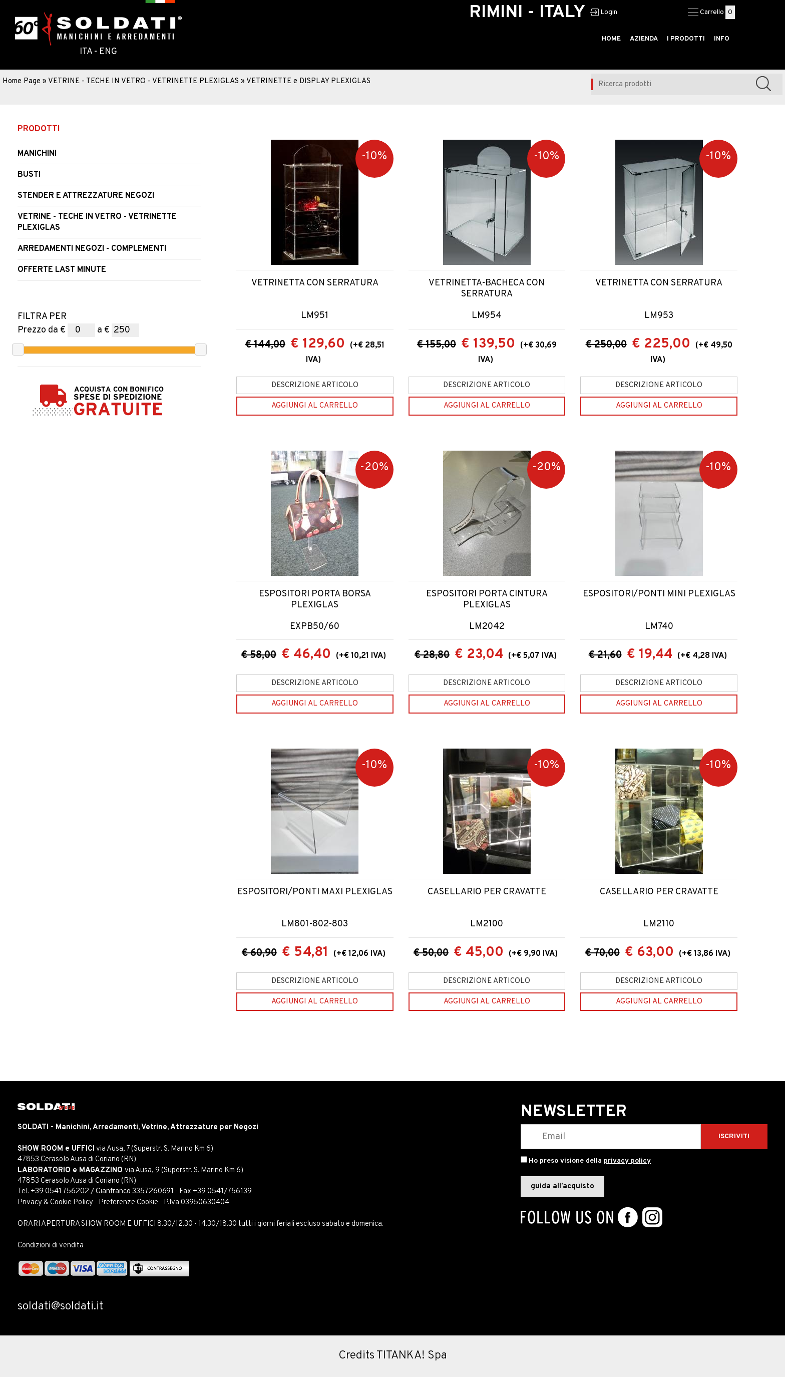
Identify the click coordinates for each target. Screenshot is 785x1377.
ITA (86, 52)
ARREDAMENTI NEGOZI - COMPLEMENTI (92, 249)
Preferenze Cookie (128, 1202)
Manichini (37, 154)
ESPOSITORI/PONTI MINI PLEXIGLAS (659, 594)
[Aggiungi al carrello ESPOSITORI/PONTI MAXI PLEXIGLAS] (315, 1001)
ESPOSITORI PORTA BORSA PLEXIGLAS (315, 599)
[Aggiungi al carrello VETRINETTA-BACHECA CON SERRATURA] (487, 406)
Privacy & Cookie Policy (55, 1202)
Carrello (712, 12)
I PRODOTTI (686, 39)
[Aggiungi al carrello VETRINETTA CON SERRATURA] (315, 406)
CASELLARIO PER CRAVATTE (487, 892)
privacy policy (627, 1161)
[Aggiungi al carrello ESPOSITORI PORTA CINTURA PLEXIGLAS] (487, 704)
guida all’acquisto (562, 1186)
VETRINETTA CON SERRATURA (314, 283)
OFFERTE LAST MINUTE (62, 270)
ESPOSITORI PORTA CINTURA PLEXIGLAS (487, 599)
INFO (721, 39)
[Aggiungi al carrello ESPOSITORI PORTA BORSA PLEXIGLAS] (315, 704)
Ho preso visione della (590, 1161)
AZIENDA (644, 39)
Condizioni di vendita (51, 1245)
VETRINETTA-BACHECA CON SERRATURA (487, 288)
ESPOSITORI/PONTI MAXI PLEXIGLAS (314, 892)
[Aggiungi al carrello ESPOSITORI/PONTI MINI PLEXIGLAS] (658, 704)
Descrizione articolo (314, 385)
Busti (29, 175)
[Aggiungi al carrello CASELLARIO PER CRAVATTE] (487, 1001)
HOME (611, 39)
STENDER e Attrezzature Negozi (86, 196)
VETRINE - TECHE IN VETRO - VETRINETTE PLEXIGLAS (143, 81)
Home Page (22, 81)
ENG (108, 52)
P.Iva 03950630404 (196, 1202)
